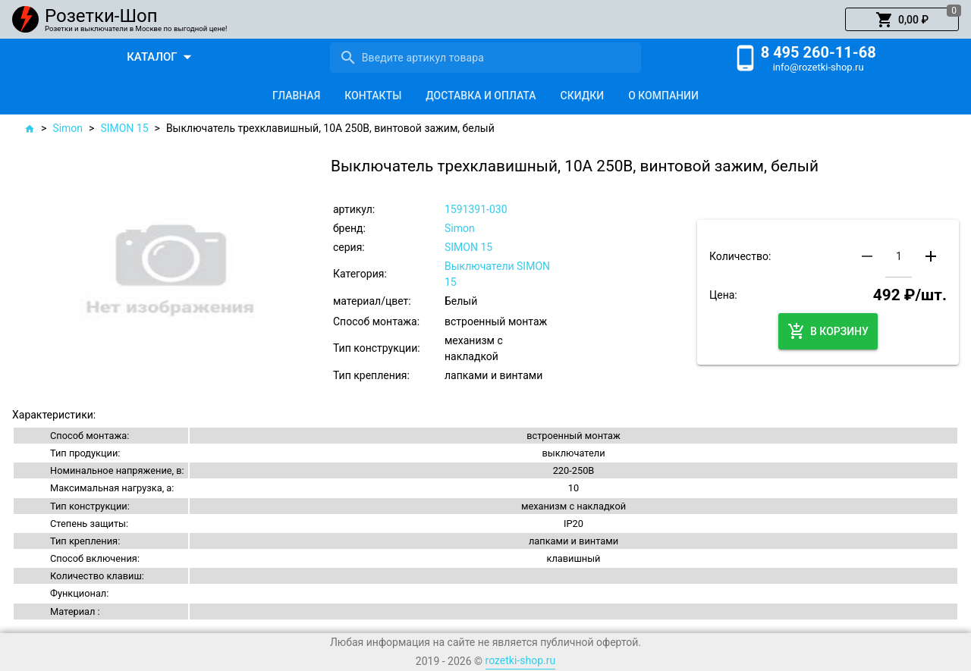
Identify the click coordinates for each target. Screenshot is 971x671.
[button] (902, 20)
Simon (67, 128)
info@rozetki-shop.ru (818, 67)
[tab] (296, 95)
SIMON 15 (124, 128)
